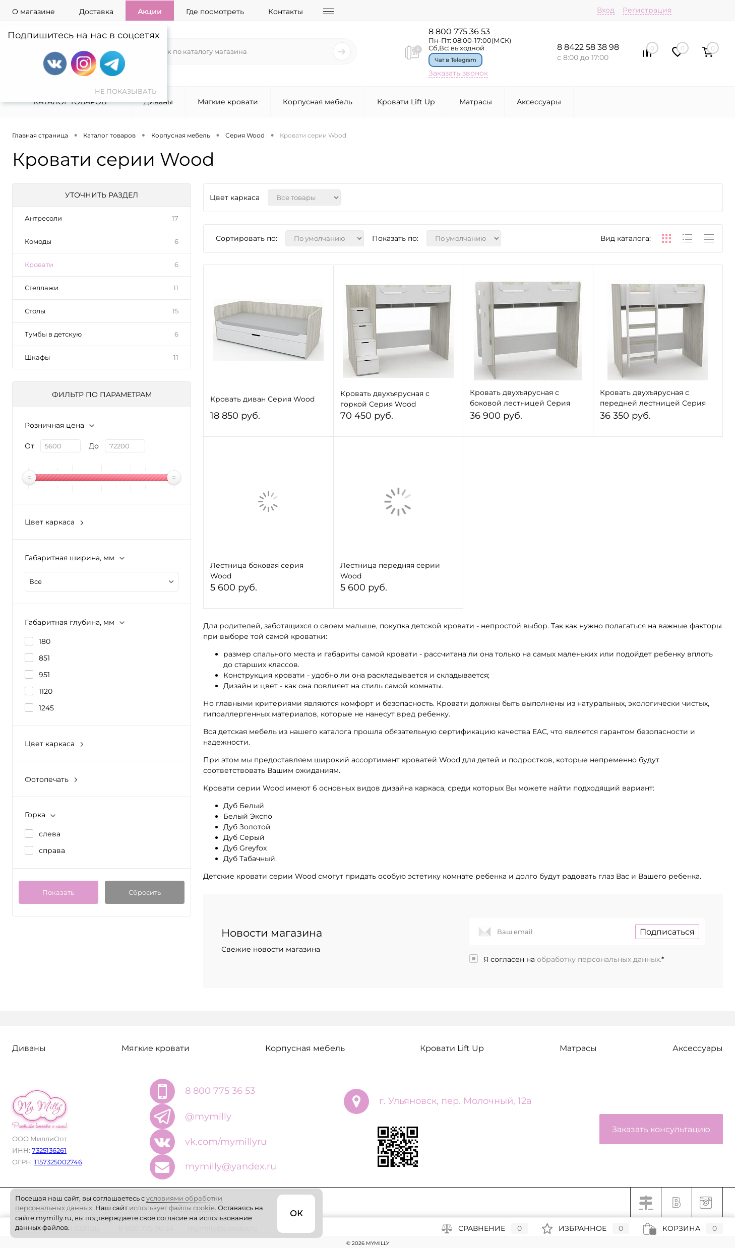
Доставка (96, 11)
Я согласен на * (573, 959)
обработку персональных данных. (599, 959)
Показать (58, 892)
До (94, 445)
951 (44, 674)
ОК (296, 1213)
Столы (35, 311)
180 (44, 641)
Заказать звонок (458, 73)
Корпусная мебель (317, 101)
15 (175, 311)
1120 (45, 691)
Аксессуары (539, 101)
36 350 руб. (658, 420)
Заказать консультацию (661, 1129)
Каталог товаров (68, 101)
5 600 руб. (268, 591)
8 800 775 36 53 (459, 31)
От (29, 445)
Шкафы (37, 357)
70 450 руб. (398, 420)
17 (175, 218)
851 (44, 658)
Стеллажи (41, 288)
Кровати (39, 264)
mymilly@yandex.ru (230, 1166)
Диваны (158, 101)
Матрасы (475, 101)
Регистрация (647, 10)
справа (52, 850)
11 (175, 288)
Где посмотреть (215, 11)
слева (49, 833)
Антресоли (43, 218)
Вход (606, 10)
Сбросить (145, 892)
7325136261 (49, 1150)
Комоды (38, 241)
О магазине (33, 11)
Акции (150, 11)
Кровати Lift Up (406, 101)
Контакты (285, 11)
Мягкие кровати (228, 101)
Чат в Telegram (455, 59)
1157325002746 (58, 1162)
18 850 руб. (268, 420)
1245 (46, 707)
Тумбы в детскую (53, 334)
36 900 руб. (528, 420)
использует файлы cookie (172, 1208)
